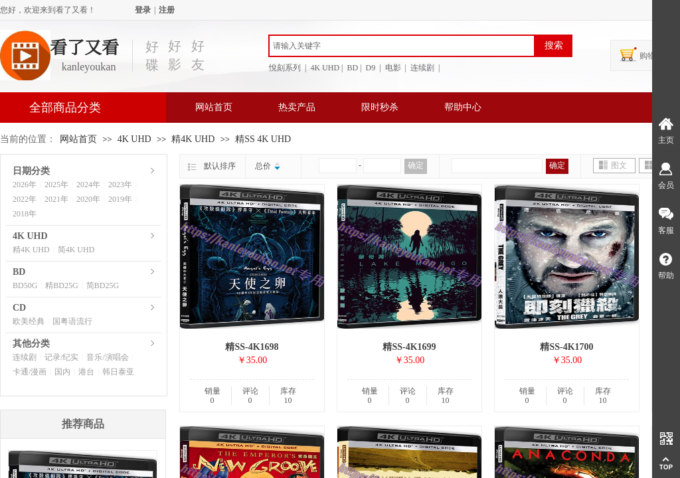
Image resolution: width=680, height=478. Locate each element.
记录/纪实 (61, 357)
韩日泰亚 (118, 371)
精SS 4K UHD (263, 139)
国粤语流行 (72, 321)
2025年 (56, 184)
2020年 (88, 199)
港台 (86, 371)
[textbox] (401, 46)
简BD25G (102, 285)
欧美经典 (28, 321)
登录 (143, 10)
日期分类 (31, 171)
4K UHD (134, 139)
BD (19, 272)
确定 (416, 165)
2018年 (25, 213)
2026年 (25, 184)
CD (19, 308)
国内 (62, 371)
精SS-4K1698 (251, 347)
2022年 (25, 199)
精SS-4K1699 (409, 347)
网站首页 (213, 107)
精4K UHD (193, 139)
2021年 (56, 199)
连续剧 (25, 357)
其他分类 (31, 344)
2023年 (120, 184)
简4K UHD (76, 249)
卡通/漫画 (29, 371)
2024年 (88, 184)
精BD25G (61, 285)
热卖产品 (296, 107)
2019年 (120, 199)
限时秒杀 (379, 107)
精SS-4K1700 (566, 347)
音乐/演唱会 (107, 357)
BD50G (25, 285)
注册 (167, 10)
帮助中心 (462, 107)
